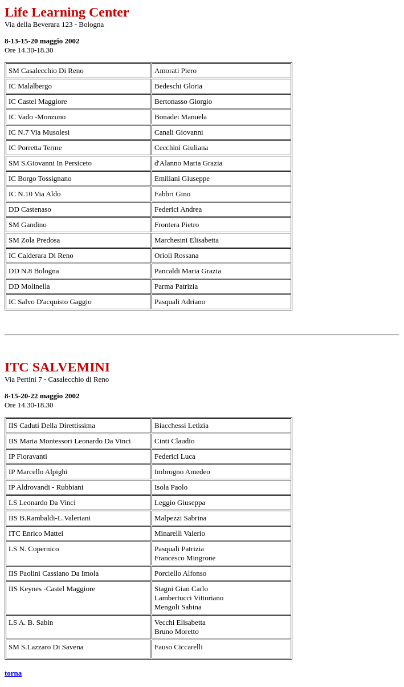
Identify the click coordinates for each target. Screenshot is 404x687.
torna (13, 673)
